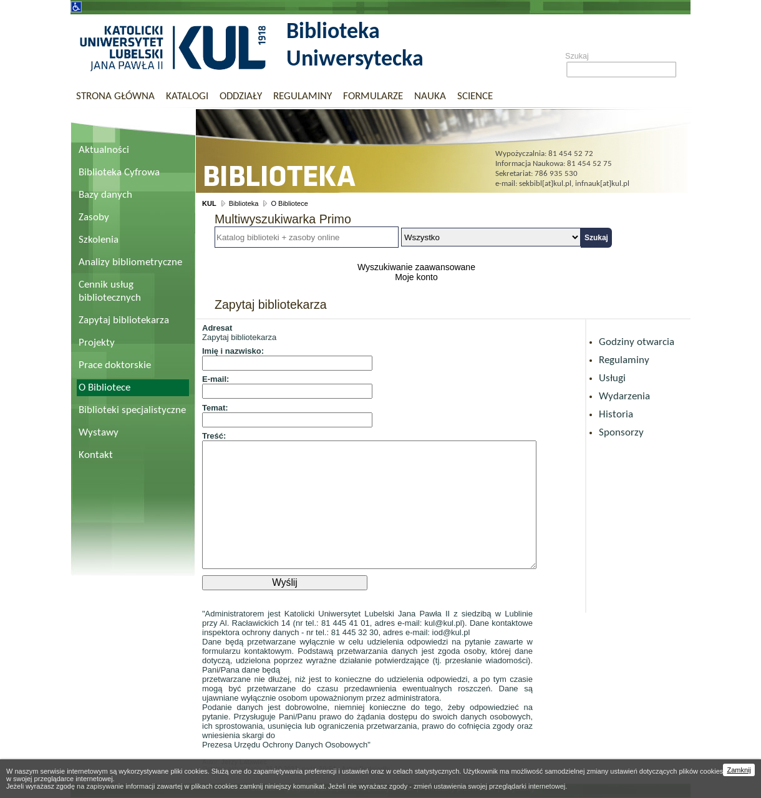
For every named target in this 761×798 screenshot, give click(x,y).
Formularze (373, 96)
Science (475, 96)
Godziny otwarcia (636, 342)
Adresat (217, 328)
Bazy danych (105, 195)
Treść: (214, 435)
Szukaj (577, 56)
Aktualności (104, 150)
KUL (209, 203)
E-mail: (215, 379)
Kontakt (96, 455)
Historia (616, 414)
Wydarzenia (624, 396)
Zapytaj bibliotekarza (124, 320)
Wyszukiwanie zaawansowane (416, 267)
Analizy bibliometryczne (130, 262)
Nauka (430, 96)
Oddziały (241, 96)
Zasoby (94, 217)
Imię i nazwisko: (233, 351)
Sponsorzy (621, 432)
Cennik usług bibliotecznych (110, 291)
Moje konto (416, 277)
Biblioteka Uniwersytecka (355, 46)
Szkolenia (99, 240)
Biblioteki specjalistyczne (132, 410)
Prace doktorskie (115, 365)
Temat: (215, 407)
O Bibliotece (104, 387)
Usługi (612, 378)
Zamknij (739, 770)
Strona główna (115, 96)
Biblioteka (244, 203)
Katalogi (187, 96)
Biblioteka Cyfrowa (119, 172)
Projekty (97, 343)
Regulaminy (302, 96)
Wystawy (99, 432)
